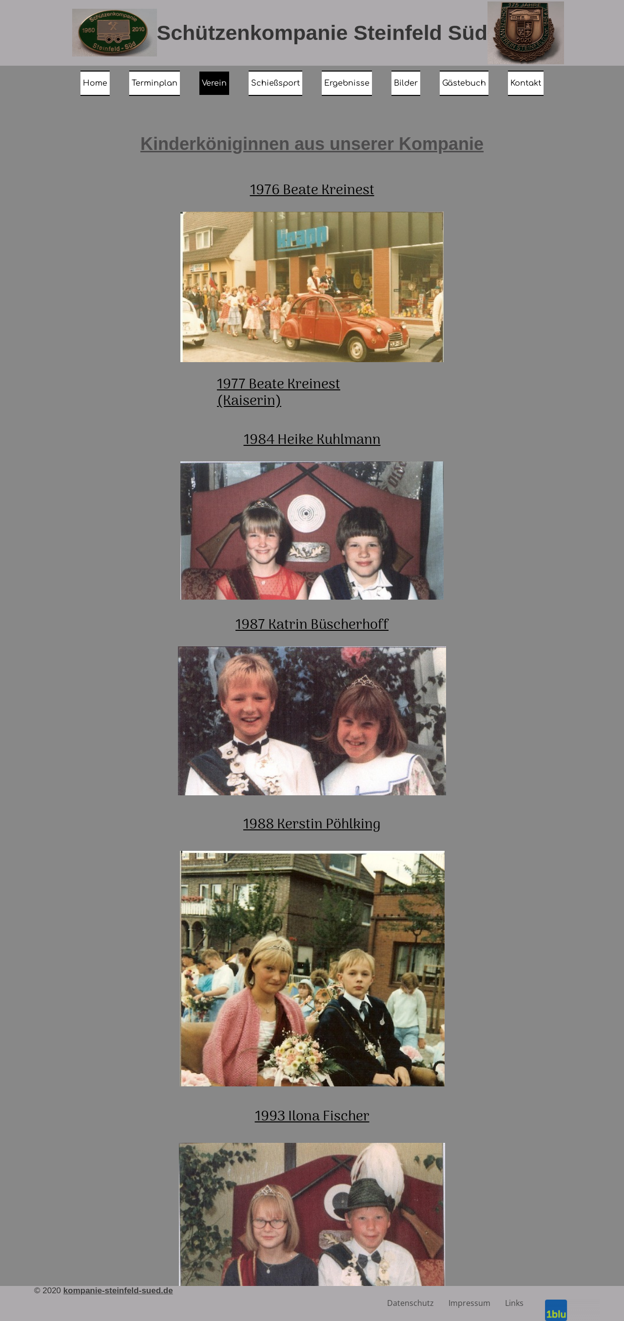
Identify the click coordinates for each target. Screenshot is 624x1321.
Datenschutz (410, 1303)
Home (95, 83)
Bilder (406, 83)
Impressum (469, 1303)
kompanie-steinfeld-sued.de (118, 1290)
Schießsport (275, 83)
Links (514, 1303)
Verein (214, 83)
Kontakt (525, 83)
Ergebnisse (347, 83)
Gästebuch (464, 83)
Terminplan (154, 83)
